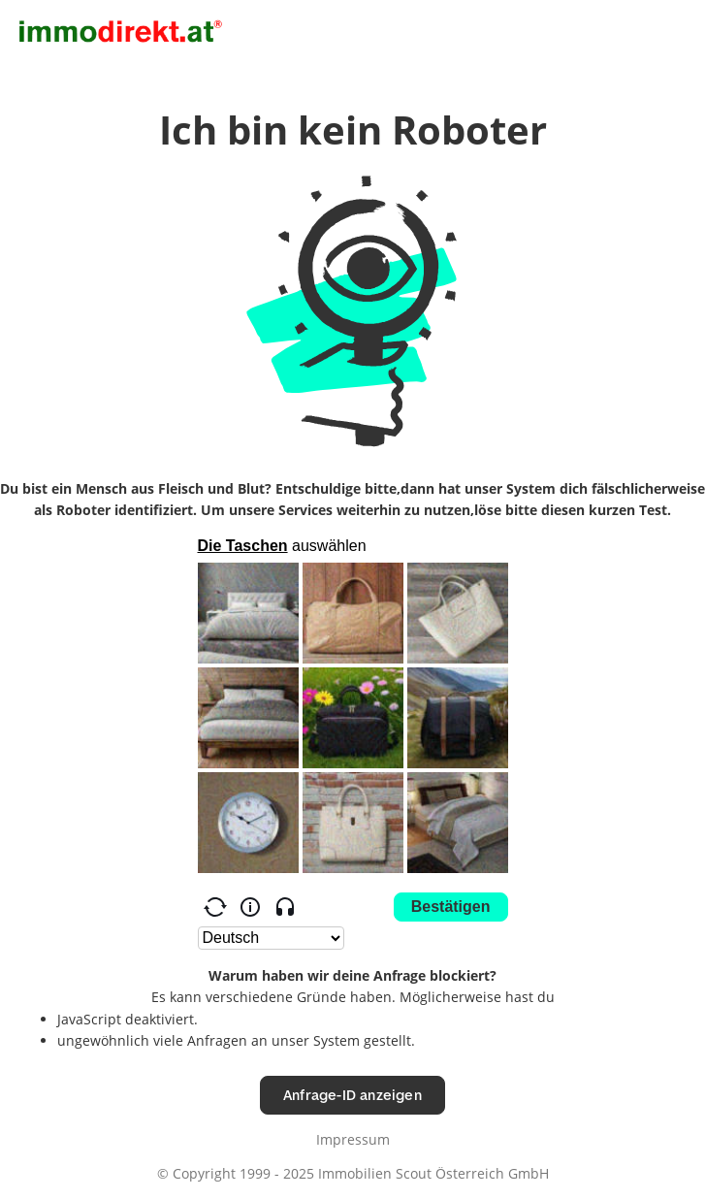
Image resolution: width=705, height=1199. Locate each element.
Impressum (353, 1139)
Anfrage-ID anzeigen (352, 1094)
